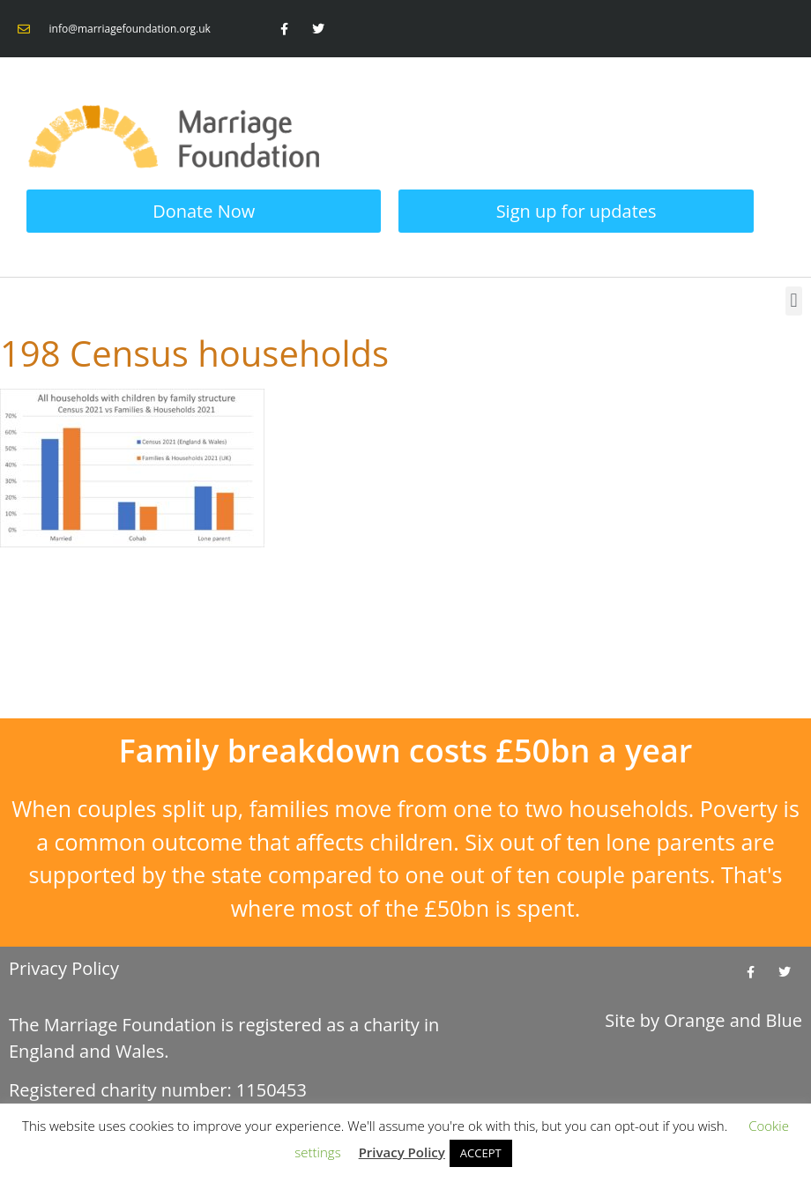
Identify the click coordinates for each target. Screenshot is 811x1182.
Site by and (703, 1020)
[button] (793, 301)
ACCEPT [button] (481, 1153)
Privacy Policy (64, 968)
